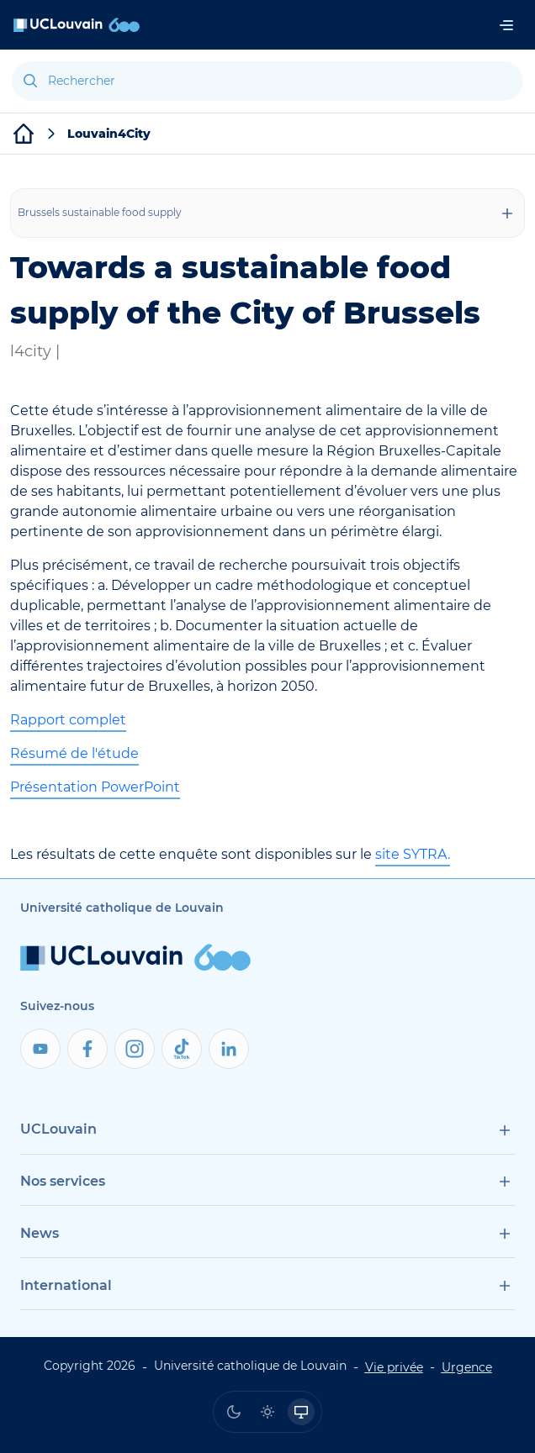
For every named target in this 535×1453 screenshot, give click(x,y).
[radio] (233, 1411)
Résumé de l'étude (74, 753)
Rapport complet (68, 720)
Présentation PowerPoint (95, 787)
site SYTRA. (412, 854)
